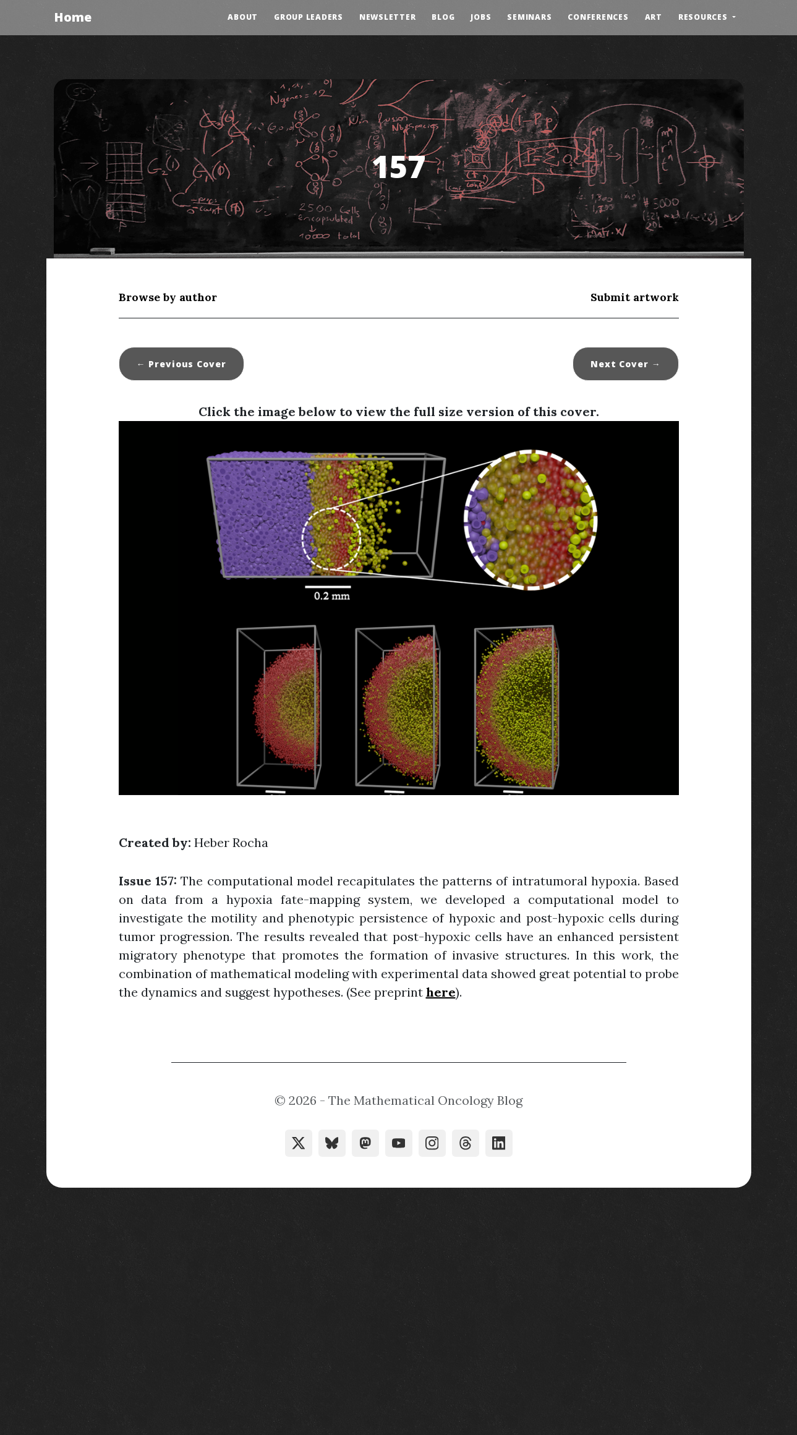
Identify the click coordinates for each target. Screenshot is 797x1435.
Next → (625, 364)
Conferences (598, 17)
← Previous (181, 364)
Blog (443, 17)
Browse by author (168, 297)
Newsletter (387, 17)
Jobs (481, 17)
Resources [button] (704, 17)
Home (73, 17)
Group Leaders (308, 17)
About (243, 17)
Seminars (529, 17)
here (441, 992)
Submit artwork (634, 297)
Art (653, 17)
